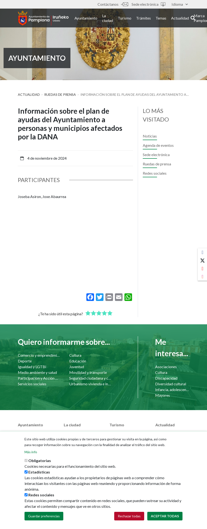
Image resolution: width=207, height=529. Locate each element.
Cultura (75, 355)
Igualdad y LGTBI (32, 366)
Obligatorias (39, 460)
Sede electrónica (148, 4)
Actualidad (185, 18)
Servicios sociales (32, 383)
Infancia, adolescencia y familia (172, 389)
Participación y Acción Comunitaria (39, 378)
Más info (31, 452)
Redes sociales (155, 173)
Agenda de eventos (158, 145)
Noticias (150, 136)
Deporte (25, 361)
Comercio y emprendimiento (39, 355)
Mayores (162, 395)
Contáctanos (113, 4)
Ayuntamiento (91, 18)
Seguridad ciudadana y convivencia (90, 378)
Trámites (148, 18)
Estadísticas (39, 472)
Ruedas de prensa (60, 94)
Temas (166, 18)
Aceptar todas (165, 516)
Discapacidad (166, 378)
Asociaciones (166, 366)
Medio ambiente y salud (37, 372)
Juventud (76, 366)
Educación (77, 361)
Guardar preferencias (44, 516)
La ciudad (112, 18)
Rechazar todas (129, 516)
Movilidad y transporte (88, 372)
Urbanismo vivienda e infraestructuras (90, 383)
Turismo (130, 18)
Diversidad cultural (170, 383)
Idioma (180, 4)
